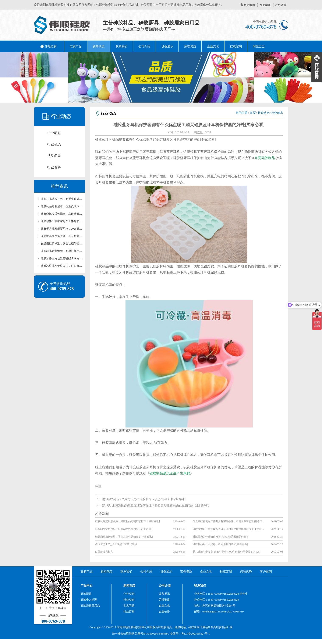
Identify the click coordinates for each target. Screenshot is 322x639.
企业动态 (54, 133)
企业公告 (164, 611)
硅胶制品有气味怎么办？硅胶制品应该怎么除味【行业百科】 (147, 499)
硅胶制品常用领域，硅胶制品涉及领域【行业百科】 (124, 529)
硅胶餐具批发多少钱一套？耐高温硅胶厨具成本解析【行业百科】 (61, 236)
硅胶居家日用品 (90, 605)
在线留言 (280, 5)
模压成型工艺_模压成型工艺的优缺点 (116, 544)
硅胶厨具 (86, 593)
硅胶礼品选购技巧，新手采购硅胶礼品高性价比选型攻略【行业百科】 (61, 198)
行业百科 (54, 167)
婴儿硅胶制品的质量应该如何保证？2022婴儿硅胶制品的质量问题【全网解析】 (159, 505)
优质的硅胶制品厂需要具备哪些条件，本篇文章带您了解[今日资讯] (229, 521)
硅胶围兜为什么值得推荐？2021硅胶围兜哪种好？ (221, 536)
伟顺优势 (246, 571)
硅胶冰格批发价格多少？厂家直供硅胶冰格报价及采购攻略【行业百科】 (61, 265)
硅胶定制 (236, 46)
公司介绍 (144, 46)
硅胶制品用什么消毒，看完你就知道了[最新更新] (220, 544)
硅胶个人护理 (89, 599)
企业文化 (213, 46)
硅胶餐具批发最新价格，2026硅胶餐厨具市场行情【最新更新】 (61, 228)
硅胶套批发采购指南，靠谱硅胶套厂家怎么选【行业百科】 (61, 213)
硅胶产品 (76, 46)
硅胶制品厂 (223, 627)
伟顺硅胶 (51, 46)
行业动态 (54, 144)
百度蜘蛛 (264, 5)
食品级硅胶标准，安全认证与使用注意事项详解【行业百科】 (61, 243)
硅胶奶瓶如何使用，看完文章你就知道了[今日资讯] (124, 536)
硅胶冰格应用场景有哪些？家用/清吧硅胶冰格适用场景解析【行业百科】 (61, 258)
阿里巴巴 (259, 46)
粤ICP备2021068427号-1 (195, 633)
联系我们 (121, 46)
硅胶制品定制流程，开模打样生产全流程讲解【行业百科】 (61, 250)
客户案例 (266, 571)
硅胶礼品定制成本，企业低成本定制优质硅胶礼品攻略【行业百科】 (61, 206)
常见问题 (54, 156)
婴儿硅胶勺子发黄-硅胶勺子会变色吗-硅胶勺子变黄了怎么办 (227, 551)
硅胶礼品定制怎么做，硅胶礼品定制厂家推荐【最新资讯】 (128, 521)
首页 (253, 112)
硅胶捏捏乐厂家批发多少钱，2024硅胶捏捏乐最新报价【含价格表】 (229, 529)
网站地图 (249, 5)
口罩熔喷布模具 (104, 551)
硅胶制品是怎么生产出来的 (169, 473)
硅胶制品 (180, 627)
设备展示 (167, 46)
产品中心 (86, 585)
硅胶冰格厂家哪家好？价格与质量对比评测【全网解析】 (61, 221)
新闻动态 (99, 46)
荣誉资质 (190, 46)
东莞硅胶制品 (265, 158)
